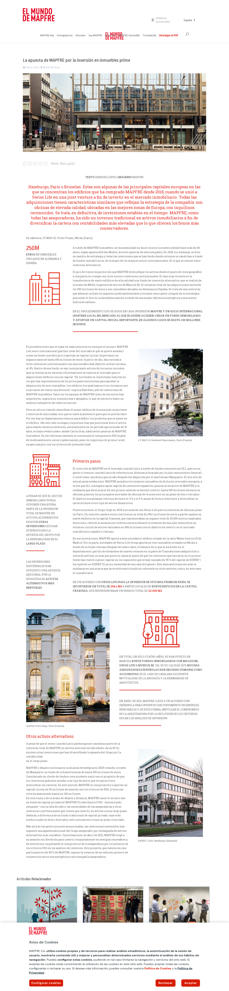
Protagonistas (65, 35)
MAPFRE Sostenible (129, 35)
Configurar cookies (46, 983)
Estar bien (110, 35)
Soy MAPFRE (95, 35)
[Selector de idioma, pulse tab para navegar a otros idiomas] (189, 20)
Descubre (81, 35)
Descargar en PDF (168, 35)
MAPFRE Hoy (47, 35)
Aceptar (190, 983)
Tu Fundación (149, 35)
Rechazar (165, 983)
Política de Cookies (157, 968)
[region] (114, 957)
